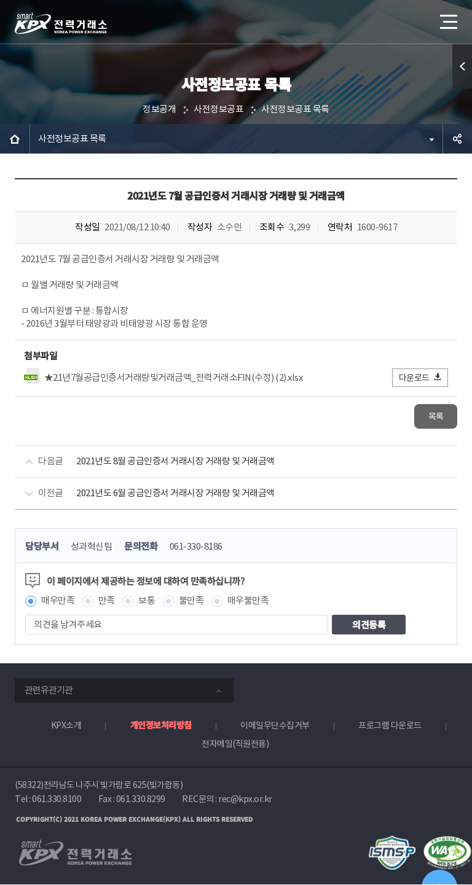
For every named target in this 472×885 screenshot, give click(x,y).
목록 (436, 416)
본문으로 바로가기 (0, 0)
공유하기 (457, 139)
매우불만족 (248, 601)
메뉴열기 (447, 18)
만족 (106, 601)
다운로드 (420, 377)
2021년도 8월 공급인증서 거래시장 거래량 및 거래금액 (175, 461)
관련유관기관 (49, 690)
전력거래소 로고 (61, 23)
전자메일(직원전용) (235, 744)
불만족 (191, 601)
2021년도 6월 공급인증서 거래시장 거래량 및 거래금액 (175, 493)
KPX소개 (66, 725)
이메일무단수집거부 (275, 725)
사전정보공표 (218, 109)
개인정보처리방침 (161, 725)
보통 (146, 601)
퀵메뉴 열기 (462, 66)
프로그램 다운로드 (390, 725)
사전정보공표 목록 (295, 109)
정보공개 (159, 109)
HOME (15, 139)
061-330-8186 (196, 547)
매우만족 (57, 601)
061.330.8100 (56, 799)
